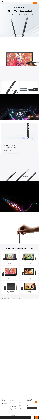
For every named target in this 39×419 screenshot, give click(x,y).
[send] (36, 402)
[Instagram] (27, 405)
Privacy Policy (4, 406)
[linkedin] (31, 405)
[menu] (36, 1)
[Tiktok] (33, 405)
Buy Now (35, 3)
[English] (32, 408)
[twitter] (34, 405)
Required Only (32, 417)
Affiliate (20, 405)
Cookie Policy (4, 407)
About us (20, 399)
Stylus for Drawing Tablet (13, 415)
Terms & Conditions (4, 404)
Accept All (36, 417)
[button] (33, 1)
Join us (20, 408)
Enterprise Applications (5, 403)
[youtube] (35, 405)
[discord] (30, 405)
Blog (19, 402)
